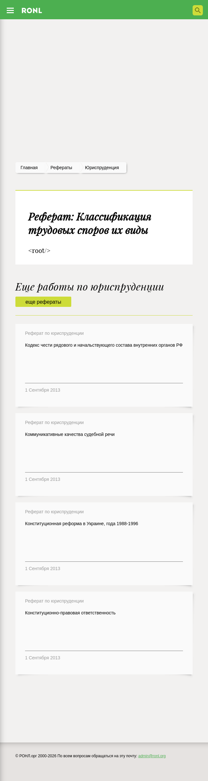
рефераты (61, 167)
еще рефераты (43, 302)
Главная (29, 167)
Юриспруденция (102, 167)
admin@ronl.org (152, 756)
